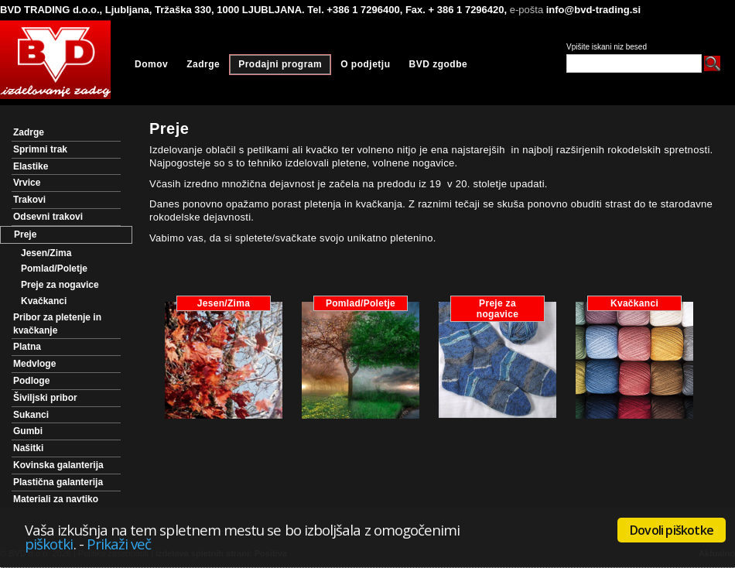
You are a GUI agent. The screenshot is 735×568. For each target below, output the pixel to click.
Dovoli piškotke (671, 530)
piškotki (49, 543)
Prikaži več (119, 543)
